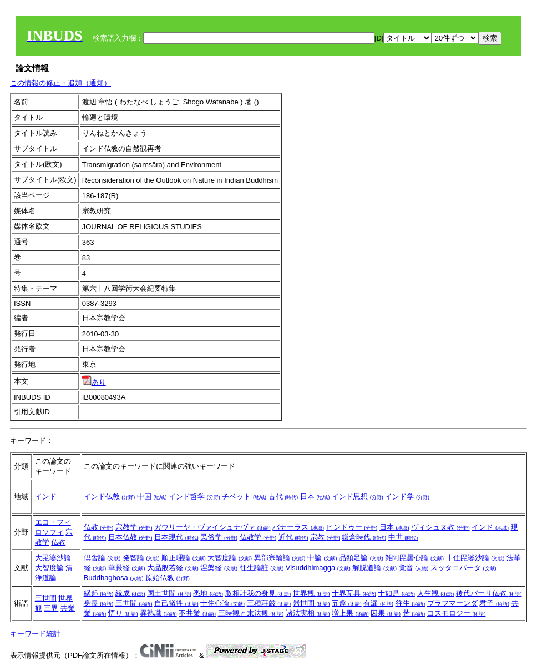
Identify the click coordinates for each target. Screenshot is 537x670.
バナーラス (298, 527)
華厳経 (126, 567)
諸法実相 (308, 613)
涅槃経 (218, 567)
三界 (51, 608)
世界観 (311, 593)
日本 (315, 496)
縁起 (99, 593)
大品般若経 (173, 567)
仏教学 (258, 537)
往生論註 (262, 567)
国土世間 (169, 593)
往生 (410, 603)
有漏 (378, 603)
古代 (283, 496)
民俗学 (218, 537)
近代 (293, 537)
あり (94, 382)
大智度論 (49, 567)
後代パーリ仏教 (489, 593)
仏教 (58, 542)
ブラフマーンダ (452, 603)
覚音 (414, 567)
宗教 (325, 537)
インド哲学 (194, 496)
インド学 (407, 496)
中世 (403, 537)
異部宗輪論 (280, 557)
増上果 (350, 613)
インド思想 (357, 496)
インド (46, 496)
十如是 (396, 593)
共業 (67, 608)
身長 (99, 603)
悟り (123, 613)
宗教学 (134, 527)
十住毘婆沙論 (475, 557)
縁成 (130, 593)
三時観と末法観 (251, 613)
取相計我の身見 (258, 593)
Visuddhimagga (318, 567)
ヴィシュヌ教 (440, 527)
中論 (322, 557)
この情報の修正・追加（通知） (60, 83)
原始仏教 (167, 577)
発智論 (141, 557)
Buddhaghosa (114, 577)
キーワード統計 (35, 633)
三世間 (46, 598)
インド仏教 (109, 496)
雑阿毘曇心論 (414, 557)
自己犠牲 (176, 603)
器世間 (311, 603)
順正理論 (183, 557)
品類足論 (361, 557)
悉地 (208, 593)
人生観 (435, 593)
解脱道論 (374, 567)
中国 (152, 496)
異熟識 (158, 613)
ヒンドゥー (352, 527)
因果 (386, 613)
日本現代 (176, 537)
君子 (494, 603)
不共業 (197, 613)
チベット (244, 496)
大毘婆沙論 (53, 557)
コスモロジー (456, 613)
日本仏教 (130, 537)
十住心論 (222, 603)
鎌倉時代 (364, 537)
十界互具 (354, 593)
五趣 (347, 603)
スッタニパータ (463, 567)
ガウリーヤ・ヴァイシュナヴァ (212, 527)
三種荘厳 (269, 603)
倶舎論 (102, 557)
